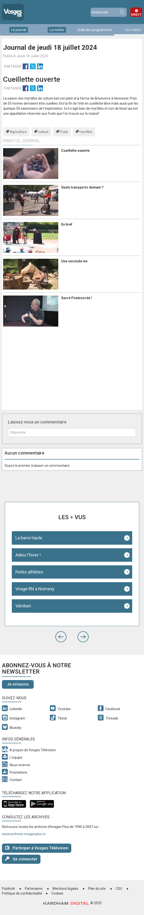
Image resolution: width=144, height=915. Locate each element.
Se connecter (21, 858)
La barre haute (28, 537)
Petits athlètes (29, 571)
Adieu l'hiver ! (28, 554)
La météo (57, 30)
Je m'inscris (18, 684)
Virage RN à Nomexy (34, 588)
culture (43, 132)
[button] (61, 637)
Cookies (57, 893)
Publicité (8, 888)
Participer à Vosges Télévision (36, 847)
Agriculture (18, 132)
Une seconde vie (74, 261)
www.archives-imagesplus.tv (24, 834)
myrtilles (85, 132)
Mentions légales (65, 888)
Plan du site (97, 888)
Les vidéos (133, 30)
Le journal (18, 30)
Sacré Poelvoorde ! (76, 298)
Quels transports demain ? (82, 187)
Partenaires (34, 888)
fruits (64, 132)
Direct (136, 14)
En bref (66, 224)
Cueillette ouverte (75, 150)
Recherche (121, 12)
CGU (119, 888)
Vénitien (23, 605)
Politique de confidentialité (22, 893)
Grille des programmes (95, 30)
